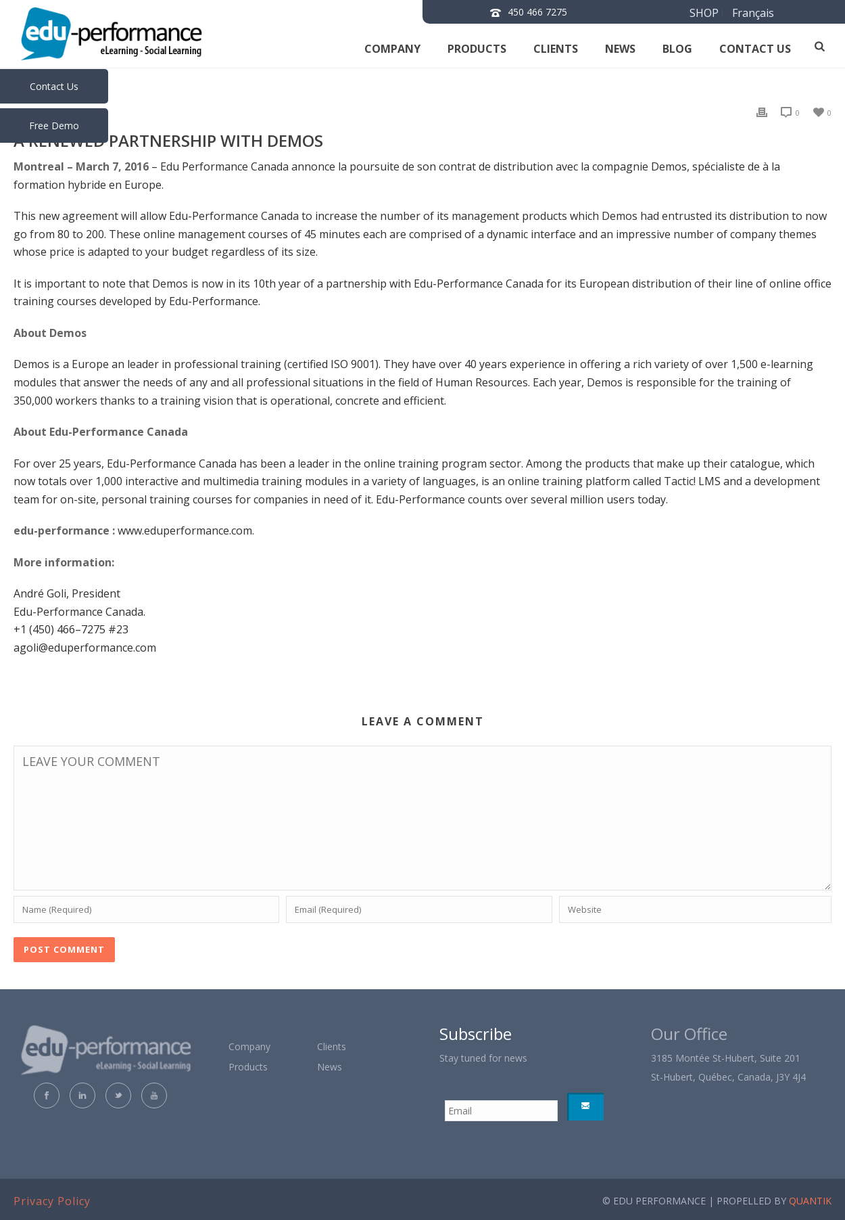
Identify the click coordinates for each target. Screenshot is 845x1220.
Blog (677, 48)
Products (477, 48)
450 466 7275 (537, 11)
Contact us (755, 48)
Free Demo (54, 125)
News (620, 48)
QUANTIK (810, 1200)
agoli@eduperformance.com (85, 647)
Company (392, 48)
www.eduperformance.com (185, 530)
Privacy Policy (52, 1201)
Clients (555, 48)
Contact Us (54, 86)
